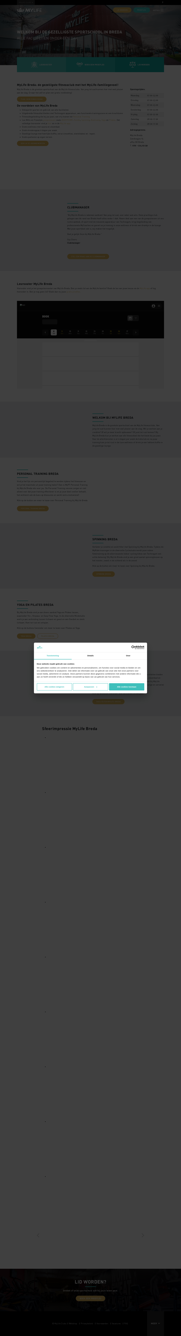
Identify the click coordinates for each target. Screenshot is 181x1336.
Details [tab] (90, 656)
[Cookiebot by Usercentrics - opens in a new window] (133, 647)
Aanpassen (90, 687)
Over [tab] (128, 656)
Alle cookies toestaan (126, 687)
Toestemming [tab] (53, 656)
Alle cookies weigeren (54, 687)
